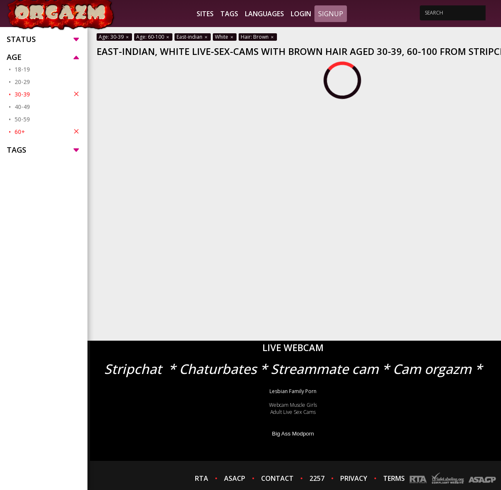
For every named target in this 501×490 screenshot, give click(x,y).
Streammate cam (325, 369)
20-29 (22, 82)
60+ (48, 131)
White (224, 36)
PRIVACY (353, 478)
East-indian (193, 36)
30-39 (48, 94)
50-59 (22, 119)
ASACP (234, 478)
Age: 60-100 (153, 36)
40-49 (22, 107)
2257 (316, 478)
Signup (330, 13)
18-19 (22, 69)
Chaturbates (218, 369)
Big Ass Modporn (293, 434)
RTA (201, 478)
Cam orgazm (432, 369)
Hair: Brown (258, 36)
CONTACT (277, 478)
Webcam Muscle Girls (293, 404)
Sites (205, 13)
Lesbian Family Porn (293, 391)
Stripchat (133, 369)
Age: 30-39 (114, 36)
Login (301, 13)
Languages (264, 13)
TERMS (394, 478)
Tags (229, 13)
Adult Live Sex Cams (293, 412)
